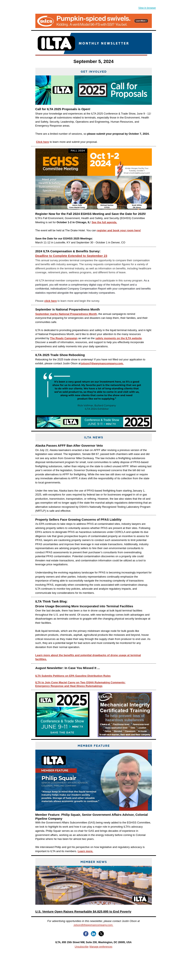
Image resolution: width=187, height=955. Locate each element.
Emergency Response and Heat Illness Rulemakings (69, 686)
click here (50, 300)
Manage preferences (100, 946)
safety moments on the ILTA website (118, 338)
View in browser (147, 7)
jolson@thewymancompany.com (93, 925)
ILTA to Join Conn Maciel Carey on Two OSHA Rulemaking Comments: (80, 682)
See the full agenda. (104, 222)
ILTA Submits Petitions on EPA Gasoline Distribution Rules (73, 675)
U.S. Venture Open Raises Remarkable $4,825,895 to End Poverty (83, 911)
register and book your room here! (119, 230)
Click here (42, 141)
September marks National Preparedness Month (66, 313)
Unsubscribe (82, 946)
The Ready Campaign (63, 338)
